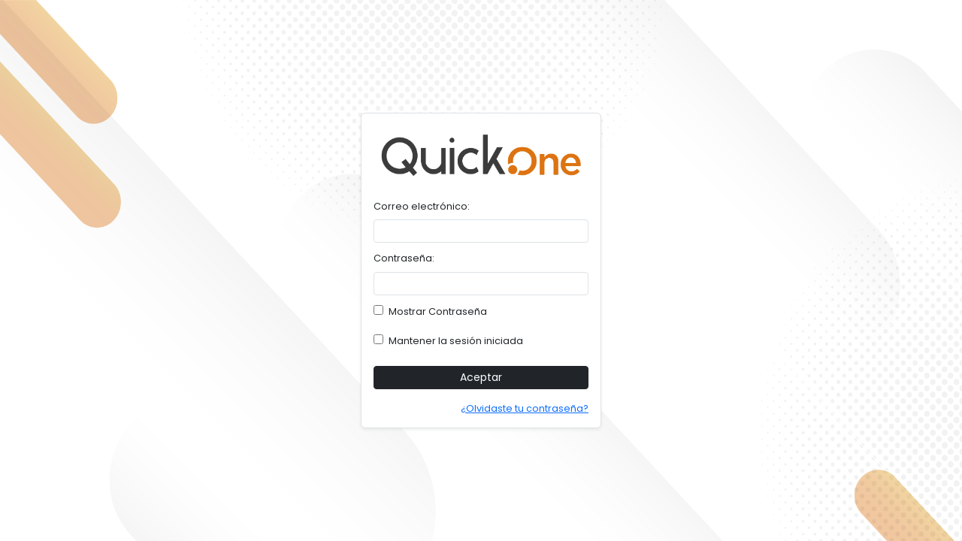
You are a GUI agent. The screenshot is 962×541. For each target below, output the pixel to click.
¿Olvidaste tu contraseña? (524, 408)
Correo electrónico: (422, 206)
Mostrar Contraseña (430, 311)
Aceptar (481, 377)
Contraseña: (404, 258)
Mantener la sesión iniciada (448, 340)
